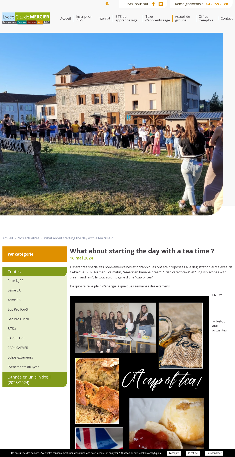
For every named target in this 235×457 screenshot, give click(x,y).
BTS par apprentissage (126, 18)
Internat (104, 18)
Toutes (14, 271)
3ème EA (14, 290)
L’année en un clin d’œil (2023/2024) (29, 379)
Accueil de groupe (182, 18)
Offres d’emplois (206, 18)
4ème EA (14, 300)
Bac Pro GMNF (19, 319)
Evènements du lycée (23, 367)
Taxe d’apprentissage (157, 18)
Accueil (65, 18)
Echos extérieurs (20, 357)
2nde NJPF (15, 280)
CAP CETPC (16, 338)
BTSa (12, 328)
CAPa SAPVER (18, 348)
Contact (227, 18)
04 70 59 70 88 (217, 4)
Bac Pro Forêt (18, 309)
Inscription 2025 (84, 18)
